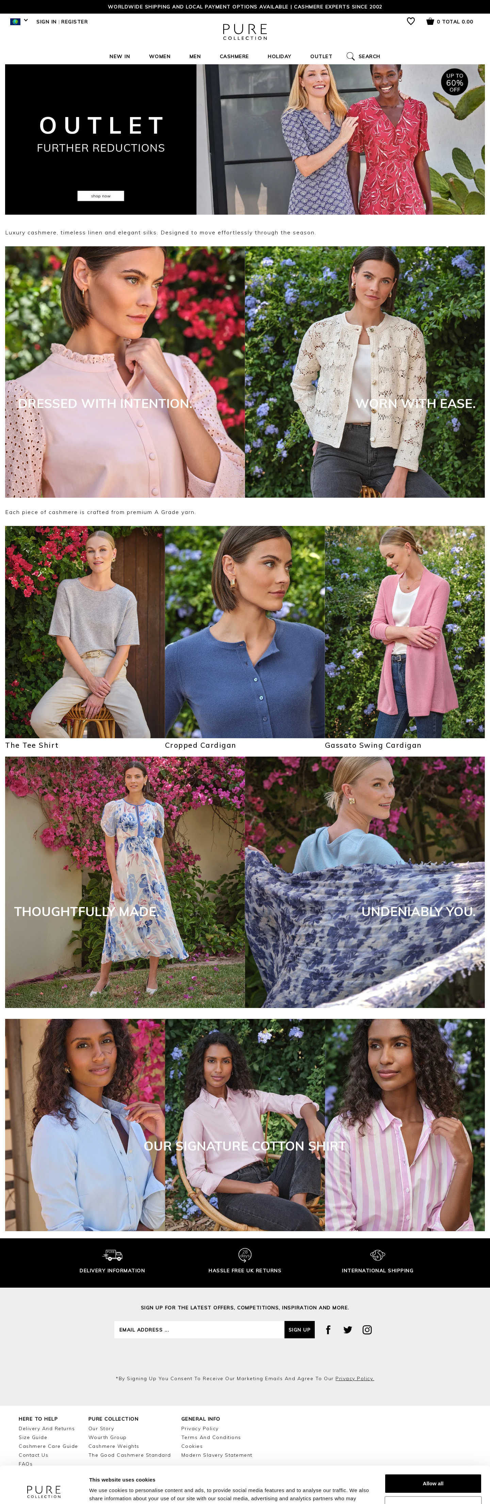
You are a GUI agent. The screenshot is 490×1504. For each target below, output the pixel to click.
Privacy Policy (200, 1428)
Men (195, 56)
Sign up (300, 1330)
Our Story (101, 1428)
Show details (105, 1490)
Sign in (46, 22)
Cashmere (234, 56)
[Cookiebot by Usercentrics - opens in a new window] (44, 1491)
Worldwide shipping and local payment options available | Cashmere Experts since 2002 (245, 7)
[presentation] (245, 1356)
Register (74, 22)
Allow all (433, 1449)
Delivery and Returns (47, 1428)
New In (120, 56)
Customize (433, 1471)
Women (160, 56)
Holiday (280, 56)
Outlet (321, 56)
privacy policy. (355, 1378)
